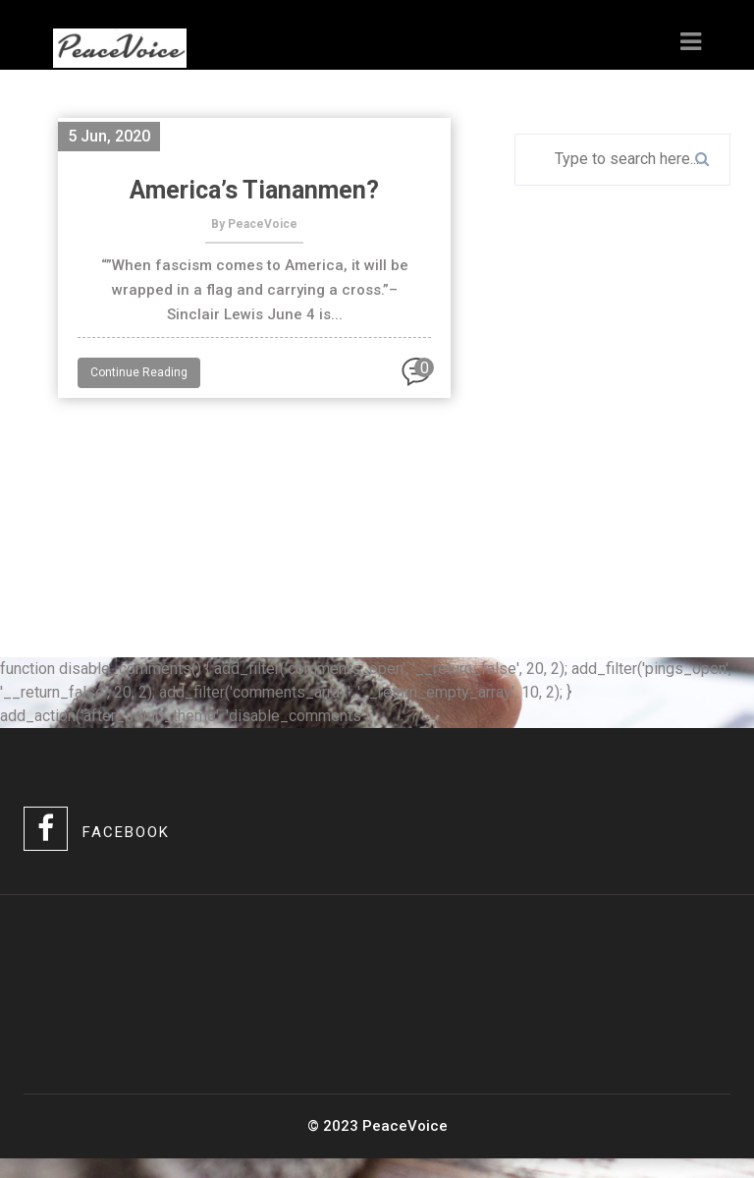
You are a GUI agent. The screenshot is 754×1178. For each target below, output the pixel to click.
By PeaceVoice (254, 224)
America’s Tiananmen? (254, 190)
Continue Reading (139, 372)
